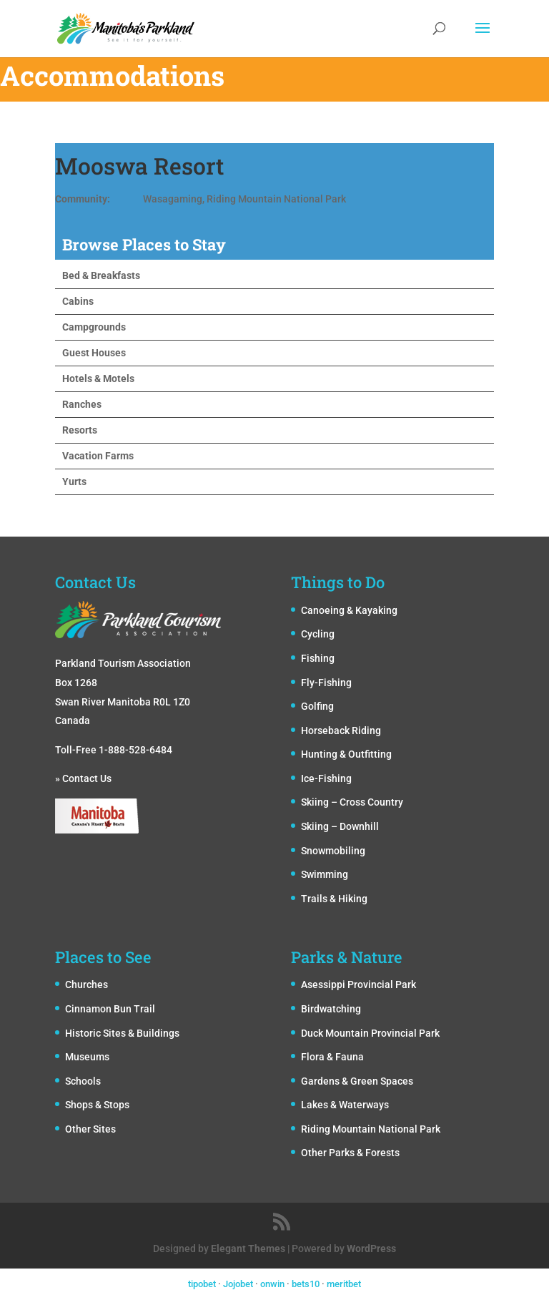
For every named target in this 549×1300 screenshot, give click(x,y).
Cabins (78, 301)
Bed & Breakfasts (101, 275)
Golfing (317, 706)
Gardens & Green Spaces (357, 1081)
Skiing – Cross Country (352, 802)
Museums (87, 1056)
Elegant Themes (248, 1248)
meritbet (344, 1284)
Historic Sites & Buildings (122, 1033)
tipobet (202, 1284)
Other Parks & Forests (350, 1152)
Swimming (324, 874)
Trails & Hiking (334, 898)
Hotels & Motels (98, 378)
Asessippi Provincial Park (358, 984)
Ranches (82, 404)
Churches (86, 984)
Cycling (318, 634)
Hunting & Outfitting (346, 754)
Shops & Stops (97, 1104)
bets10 (306, 1284)
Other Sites (90, 1129)
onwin (272, 1284)
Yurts (74, 481)
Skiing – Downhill (340, 826)
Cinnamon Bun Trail (110, 1009)
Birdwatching (331, 1009)
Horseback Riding (341, 730)
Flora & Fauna (332, 1056)
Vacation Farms (98, 455)
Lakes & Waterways (345, 1104)
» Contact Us (83, 778)
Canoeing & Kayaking (349, 610)
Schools (83, 1081)
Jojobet (238, 1284)
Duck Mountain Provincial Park (370, 1033)
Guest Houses (94, 352)
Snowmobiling (333, 850)
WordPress (371, 1248)
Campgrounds (94, 327)
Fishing (318, 658)
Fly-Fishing (326, 682)
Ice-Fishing (326, 778)
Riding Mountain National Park (370, 1129)
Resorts (79, 430)
